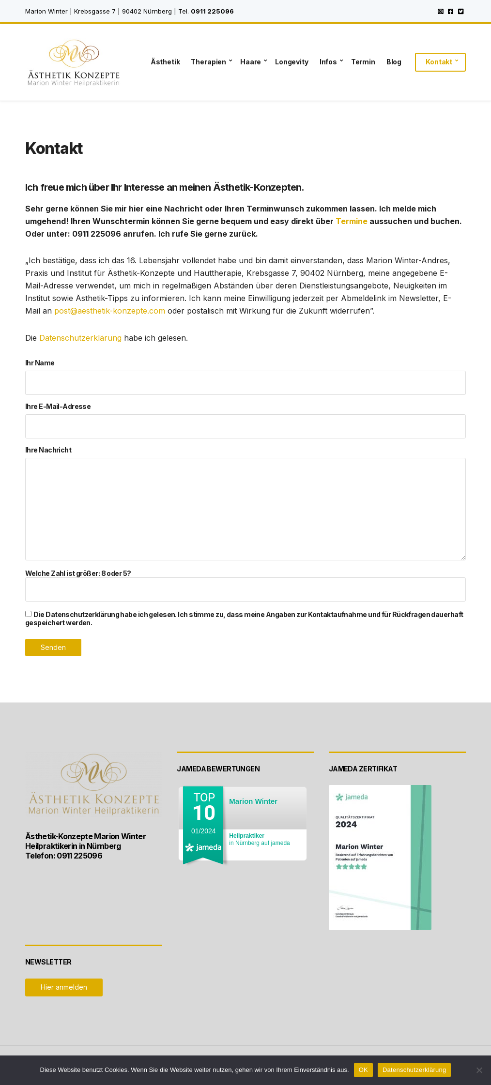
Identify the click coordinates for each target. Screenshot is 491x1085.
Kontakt (439, 62)
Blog (393, 62)
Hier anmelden (64, 987)
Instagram (440, 11)
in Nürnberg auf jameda (259, 839)
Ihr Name (245, 377)
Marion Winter (253, 801)
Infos (328, 62)
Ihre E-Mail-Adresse (245, 420)
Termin (363, 62)
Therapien (208, 62)
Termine (352, 221)
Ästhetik (165, 62)
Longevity (291, 62)
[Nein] (479, 1070)
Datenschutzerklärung (80, 338)
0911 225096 (212, 11)
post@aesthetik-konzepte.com (109, 311)
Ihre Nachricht (245, 504)
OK (363, 1069)
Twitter (461, 11)
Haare (250, 62)
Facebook (450, 11)
